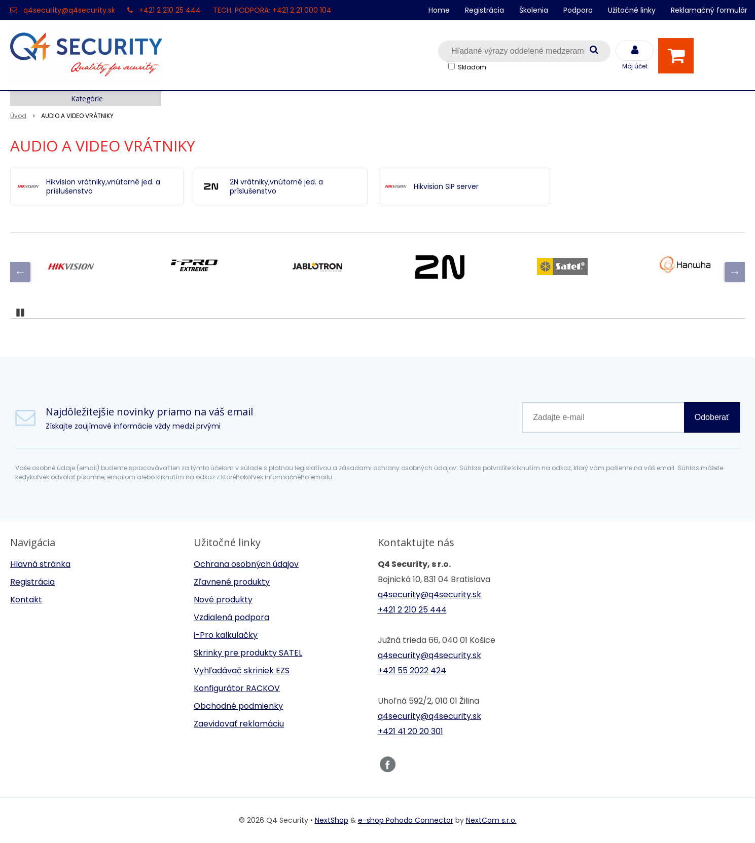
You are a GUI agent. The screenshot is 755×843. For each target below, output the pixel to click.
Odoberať (712, 417)
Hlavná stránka (40, 564)
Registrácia (484, 10)
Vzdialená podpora (231, 617)
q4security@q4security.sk (69, 10)
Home (439, 10)
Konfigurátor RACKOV (237, 688)
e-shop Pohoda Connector (405, 820)
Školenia (533, 10)
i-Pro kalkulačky (226, 635)
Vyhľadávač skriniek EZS (242, 670)
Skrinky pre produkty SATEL (248, 653)
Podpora (578, 10)
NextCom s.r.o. (491, 820)
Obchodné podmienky (238, 706)
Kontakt (26, 599)
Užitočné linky (632, 10)
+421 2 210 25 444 (170, 10)
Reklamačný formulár (709, 10)
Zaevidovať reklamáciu (239, 724)
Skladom (472, 67)
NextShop (331, 820)
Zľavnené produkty (232, 582)
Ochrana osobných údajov (246, 564)
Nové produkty (223, 599)
